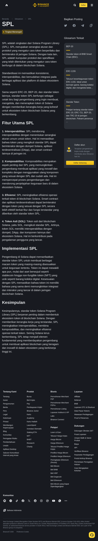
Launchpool (31, 425)
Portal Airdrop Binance (83, 458)
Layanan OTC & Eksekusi (84, 407)
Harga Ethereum (57, 443)
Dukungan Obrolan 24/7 (83, 431)
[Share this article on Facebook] (74, 25)
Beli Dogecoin (56, 477)
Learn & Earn (56, 432)
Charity (29, 447)
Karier (5, 400)
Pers (5, 411)
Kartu (29, 414)
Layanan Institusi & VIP (60, 412)
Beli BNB (54, 470)
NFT (28, 436)
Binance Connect (57, 420)
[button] (91, 5)
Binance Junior (33, 411)
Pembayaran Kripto (34, 407)
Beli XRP (54, 473)
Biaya (76, 444)
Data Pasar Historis (82, 411)
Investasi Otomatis (34, 429)
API (75, 448)
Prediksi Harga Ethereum (60, 456)
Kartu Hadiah (32, 422)
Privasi (5, 422)
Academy (30, 418)
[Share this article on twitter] (65, 25)
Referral (77, 400)
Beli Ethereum (56, 480)
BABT (29, 439)
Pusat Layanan (80, 434)
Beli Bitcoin (55, 466)
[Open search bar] (74, 5)
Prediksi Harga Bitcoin (59, 453)
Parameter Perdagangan (84, 455)
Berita (5, 407)
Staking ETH (32, 432)
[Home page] (41, 5)
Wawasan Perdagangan (83, 414)
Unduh (5, 446)
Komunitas (7, 435)
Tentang (6, 397)
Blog (5, 431)
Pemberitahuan (9, 442)
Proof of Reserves (81, 418)
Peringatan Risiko (10, 438)
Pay (28, 404)
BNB (76, 404)
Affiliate (77, 397)
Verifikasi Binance (81, 451)
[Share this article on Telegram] (82, 25)
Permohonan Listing (58, 409)
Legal (5, 414)
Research (30, 443)
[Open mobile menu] (92, 5)
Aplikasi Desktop (9, 449)
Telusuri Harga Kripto (59, 436)
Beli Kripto (31, 400)
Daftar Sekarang (80, 163)
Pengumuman (8, 404)
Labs (52, 416)
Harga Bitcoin (56, 439)
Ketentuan (7, 418)
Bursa (29, 397)
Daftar (83, 5)
